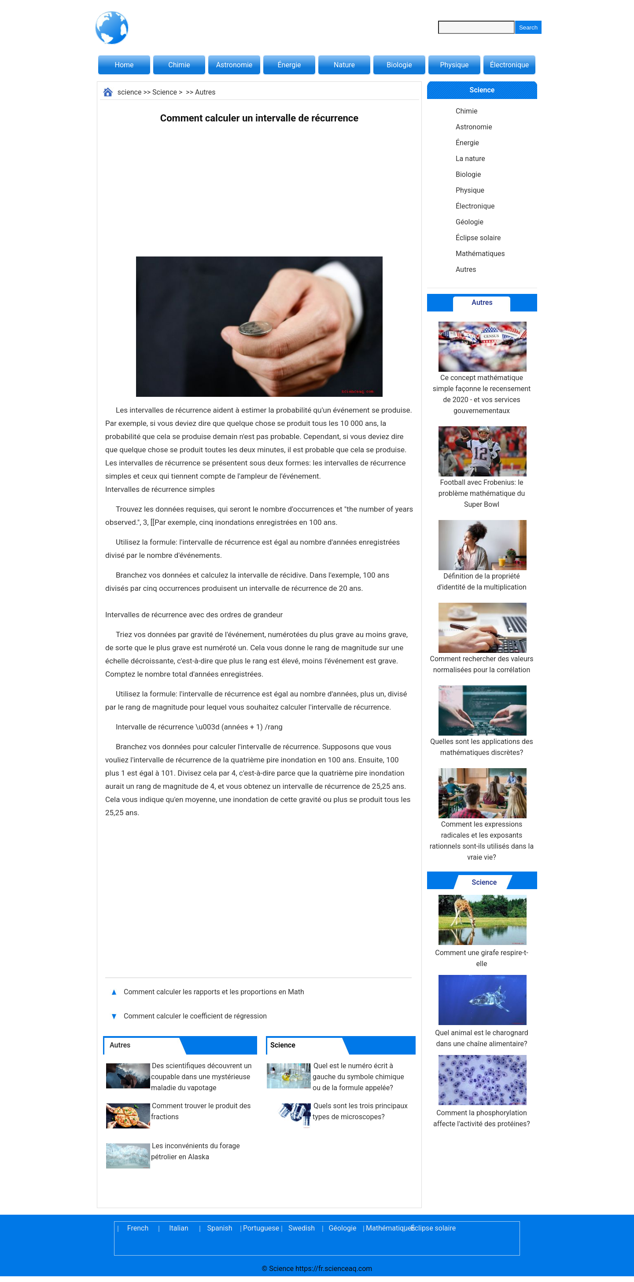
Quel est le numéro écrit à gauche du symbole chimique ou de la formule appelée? (358, 1077)
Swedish (301, 1228)
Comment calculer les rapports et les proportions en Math (214, 992)
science (130, 92)
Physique (454, 65)
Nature (344, 65)
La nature (470, 158)
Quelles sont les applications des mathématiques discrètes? (481, 721)
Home (123, 65)
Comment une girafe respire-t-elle (481, 931)
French (137, 1228)
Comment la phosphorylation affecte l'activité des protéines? (481, 1091)
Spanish (219, 1228)
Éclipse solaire (478, 238)
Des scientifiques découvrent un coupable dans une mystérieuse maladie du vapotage (201, 1077)
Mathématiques (480, 253)
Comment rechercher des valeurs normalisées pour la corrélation (482, 638)
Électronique (509, 65)
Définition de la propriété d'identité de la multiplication (482, 555)
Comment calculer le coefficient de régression (195, 1016)
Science (164, 92)
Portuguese (260, 1228)
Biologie (399, 65)
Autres (205, 92)
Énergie (289, 65)
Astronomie (234, 65)
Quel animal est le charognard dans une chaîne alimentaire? (481, 1011)
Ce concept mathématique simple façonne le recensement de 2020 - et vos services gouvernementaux (482, 368)
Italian (178, 1228)
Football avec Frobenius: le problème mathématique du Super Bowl (482, 467)
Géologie (469, 222)
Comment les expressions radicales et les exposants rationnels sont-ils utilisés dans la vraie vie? (482, 814)
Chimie (179, 65)
